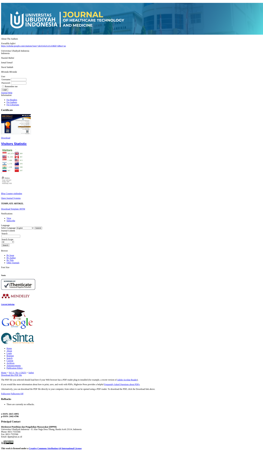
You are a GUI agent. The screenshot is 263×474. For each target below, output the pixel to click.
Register (10, 356)
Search (10, 358)
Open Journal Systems (11, 198)
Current (10, 361)
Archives (10, 363)
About (9, 351)
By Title (10, 260)
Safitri (31, 373)
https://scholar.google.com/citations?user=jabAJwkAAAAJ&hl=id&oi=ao (33, 46)
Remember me (11, 86)
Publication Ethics (15, 368)
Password (6, 83)
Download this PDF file (11, 375)
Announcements (14, 365)
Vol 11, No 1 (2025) (17, 373)
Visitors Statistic (14, 144)
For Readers (12, 100)
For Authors (12, 102)
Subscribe (11, 221)
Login (9, 353)
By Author (11, 258)
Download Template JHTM (13, 209)
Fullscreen (5, 394)
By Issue (10, 255)
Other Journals (13, 263)
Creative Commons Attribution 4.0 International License (55, 448)
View (9, 218)
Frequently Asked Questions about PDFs (122, 384)
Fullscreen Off (17, 394)
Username (6, 79)
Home (9, 348)
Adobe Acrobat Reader (127, 380)
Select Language (8, 228)
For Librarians (13, 105)
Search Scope (8, 240)
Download (5, 138)
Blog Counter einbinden (11, 193)
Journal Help (6, 93)
